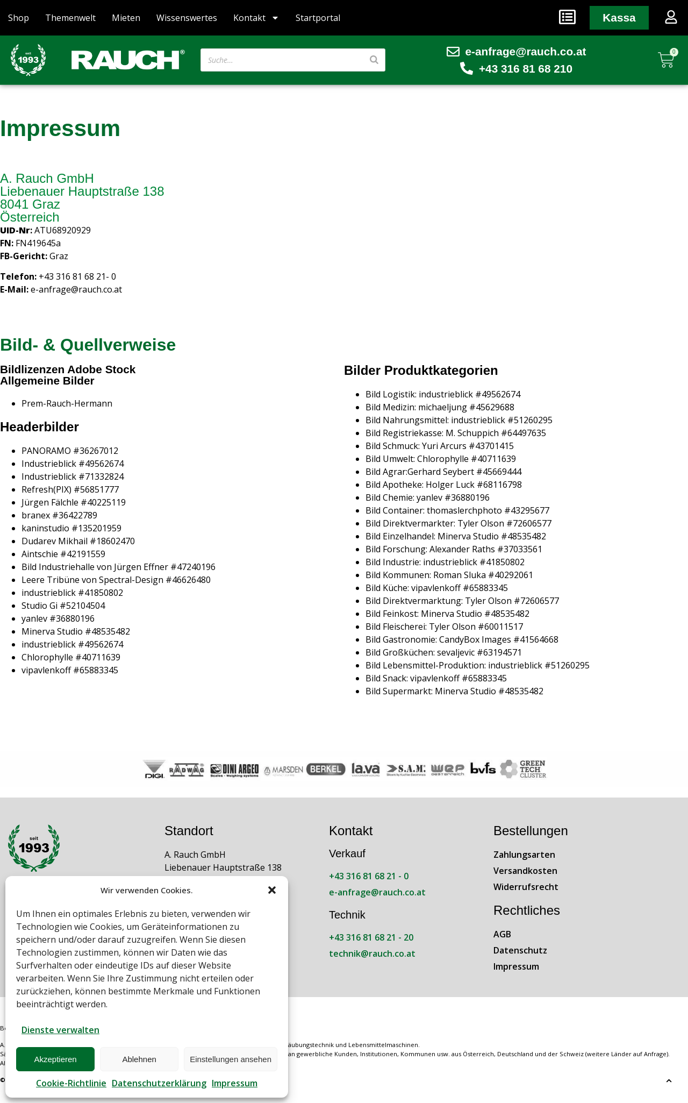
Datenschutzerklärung (159, 1083)
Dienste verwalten (60, 1030)
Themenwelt (70, 18)
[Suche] (374, 60)
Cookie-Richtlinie (71, 1083)
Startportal (318, 18)
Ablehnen (139, 1059)
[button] (272, 890)
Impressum (234, 1083)
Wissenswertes (186, 18)
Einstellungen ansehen (230, 1059)
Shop (18, 18)
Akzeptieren (55, 1059)
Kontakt (256, 17)
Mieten (126, 18)
